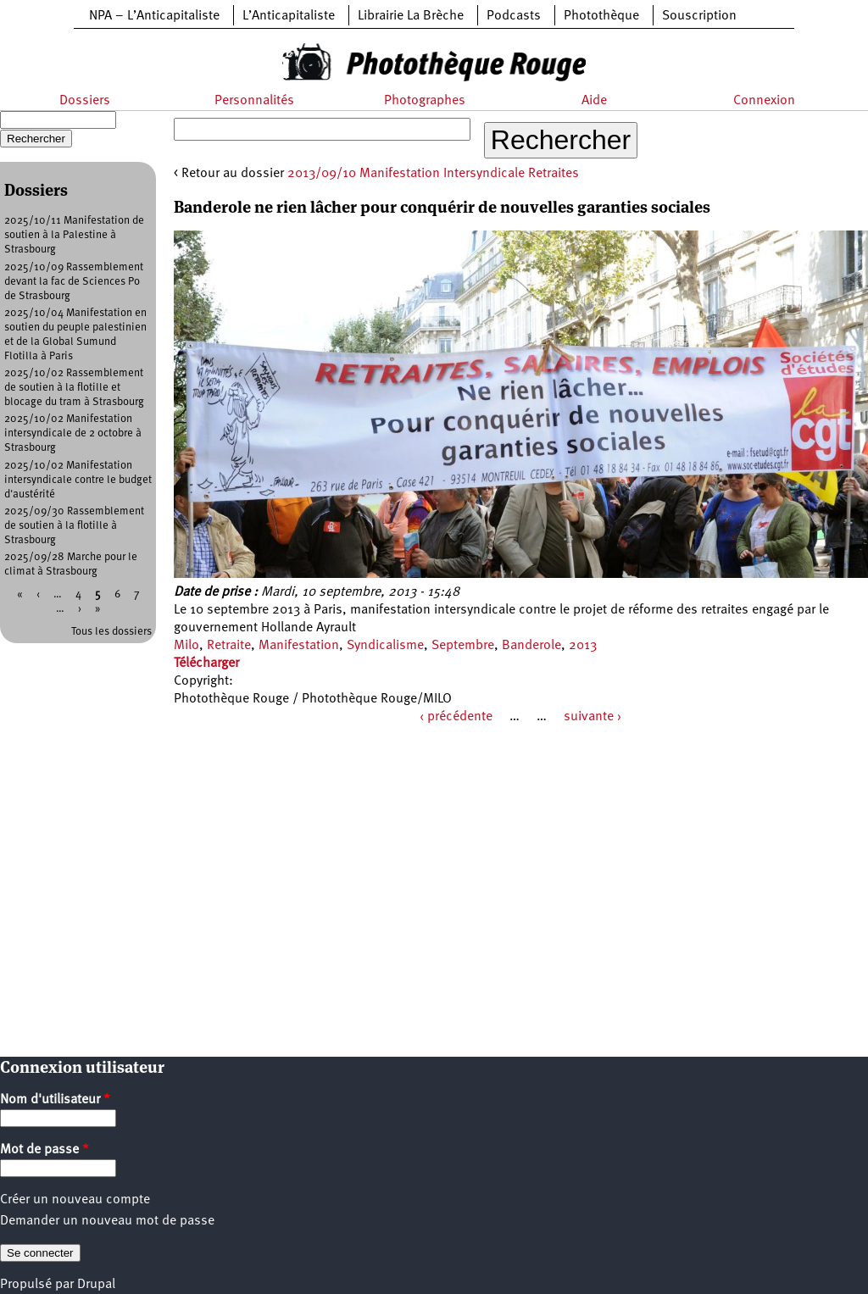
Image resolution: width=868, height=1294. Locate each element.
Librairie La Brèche (411, 16)
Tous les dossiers (111, 631)
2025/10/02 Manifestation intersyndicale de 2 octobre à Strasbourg (73, 433)
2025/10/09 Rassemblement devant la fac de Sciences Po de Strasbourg (73, 282)
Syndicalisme (385, 646)
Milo (186, 646)
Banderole (531, 646)
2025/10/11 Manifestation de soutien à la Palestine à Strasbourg (74, 235)
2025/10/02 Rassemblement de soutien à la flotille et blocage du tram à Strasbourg (74, 388)
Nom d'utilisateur (55, 1100)
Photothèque (601, 16)
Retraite (229, 646)
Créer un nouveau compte (75, 1200)
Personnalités (254, 101)
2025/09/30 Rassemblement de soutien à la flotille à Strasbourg (74, 526)
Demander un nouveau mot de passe (107, 1221)
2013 (583, 646)
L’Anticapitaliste (288, 16)
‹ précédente (456, 717)
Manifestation (299, 646)
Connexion (764, 101)
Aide (594, 101)
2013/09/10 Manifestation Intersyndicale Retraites (433, 173)
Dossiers (84, 101)
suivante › (592, 717)
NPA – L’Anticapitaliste (154, 16)
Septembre (462, 646)
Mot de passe (44, 1150)
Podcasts (514, 16)
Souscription (699, 16)
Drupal (96, 1284)
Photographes (424, 101)
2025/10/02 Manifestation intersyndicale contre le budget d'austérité (78, 480)
